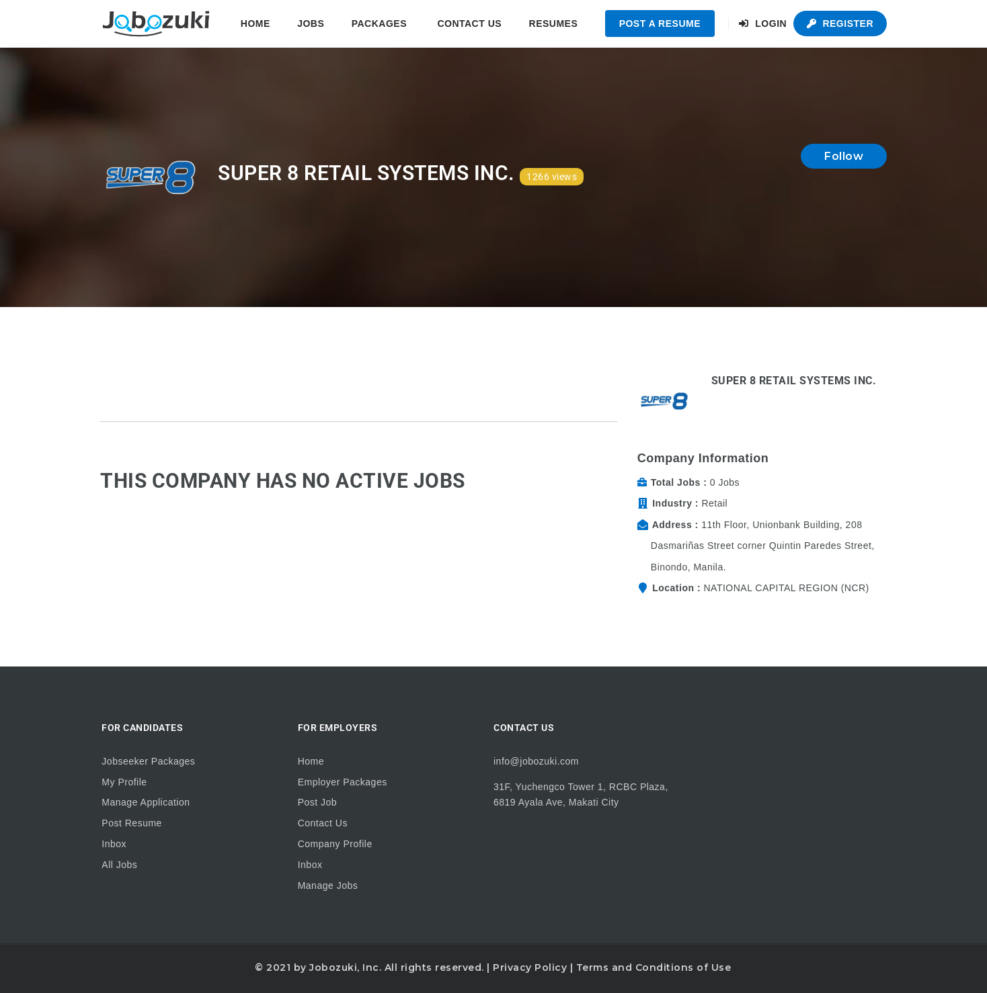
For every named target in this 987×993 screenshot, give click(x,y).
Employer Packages (342, 782)
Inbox (114, 843)
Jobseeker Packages (148, 761)
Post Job (317, 802)
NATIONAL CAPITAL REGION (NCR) (786, 587)
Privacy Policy (530, 967)
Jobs (310, 23)
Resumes (553, 23)
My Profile (124, 782)
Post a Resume (660, 23)
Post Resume (132, 823)
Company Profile (335, 843)
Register (840, 23)
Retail (714, 503)
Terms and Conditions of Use (654, 967)
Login (763, 23)
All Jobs (119, 864)
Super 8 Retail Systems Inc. (794, 380)
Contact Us (469, 23)
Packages (379, 23)
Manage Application (146, 802)
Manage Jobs (328, 885)
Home (255, 23)
